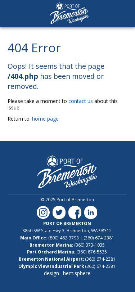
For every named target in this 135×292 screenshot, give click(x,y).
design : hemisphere (67, 273)
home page (45, 118)
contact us (80, 101)
